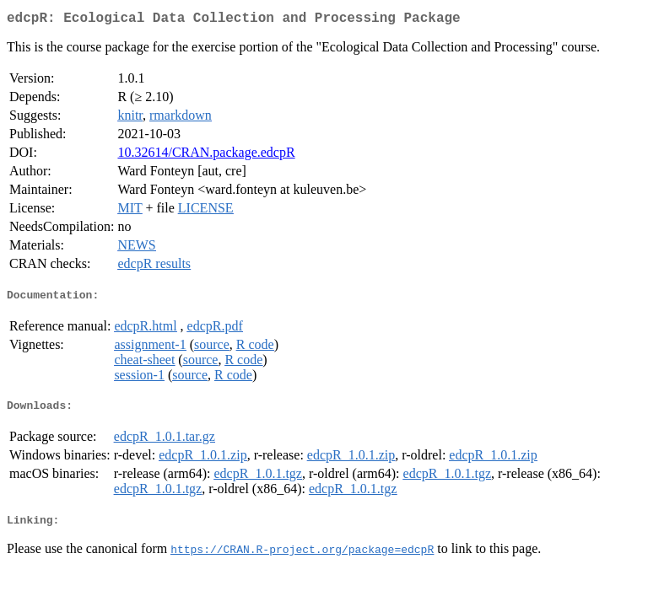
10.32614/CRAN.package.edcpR (205, 155)
